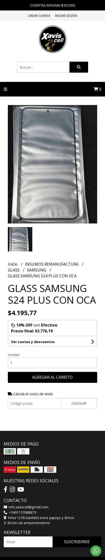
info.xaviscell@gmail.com (26, 507)
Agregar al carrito (52, 377)
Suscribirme (77, 541)
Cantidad (13, 355)
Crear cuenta (39, 15)
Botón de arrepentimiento (27, 523)
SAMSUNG (37, 270)
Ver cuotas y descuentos (33, 341)
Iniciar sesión (66, 15)
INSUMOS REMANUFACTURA (52, 264)
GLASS (14, 270)
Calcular (78, 403)
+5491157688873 (20, 512)
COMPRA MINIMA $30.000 (52, 5)
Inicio (13, 264)
